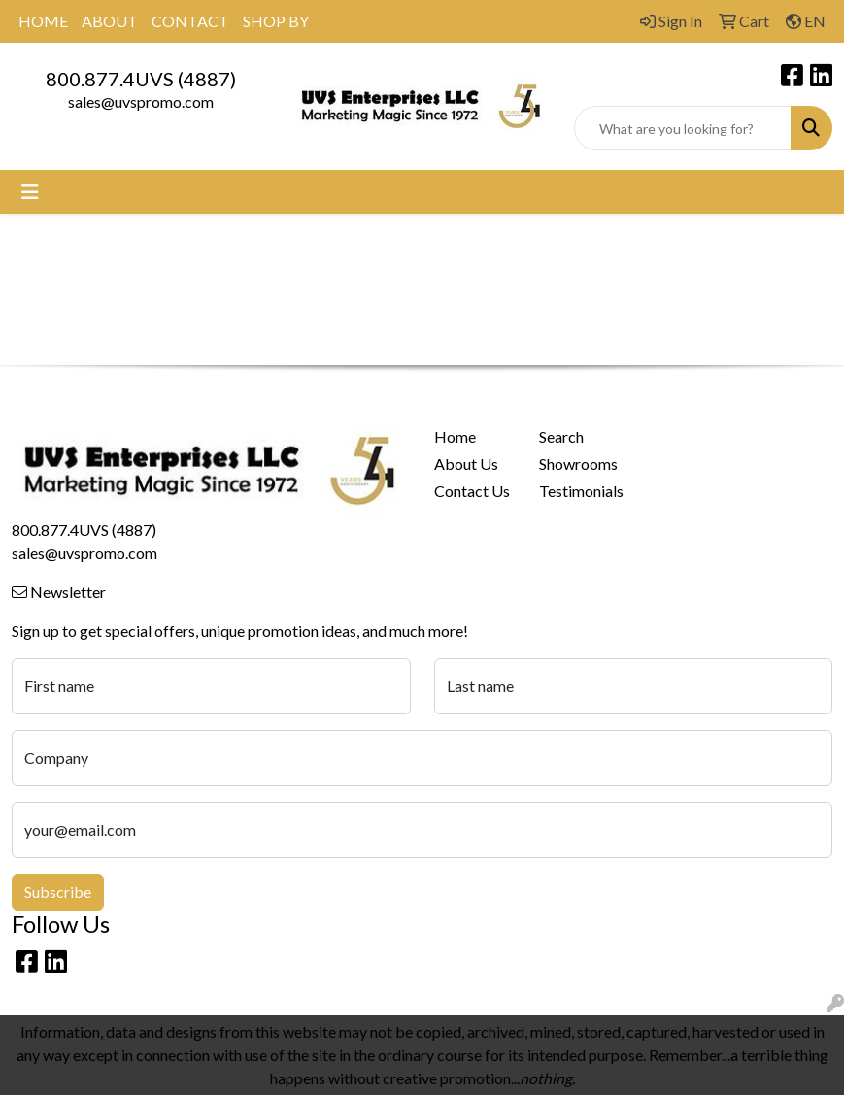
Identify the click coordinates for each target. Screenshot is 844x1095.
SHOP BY (276, 21)
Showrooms (578, 463)
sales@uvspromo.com (141, 101)
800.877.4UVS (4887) (141, 78)
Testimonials (580, 490)
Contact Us (472, 490)
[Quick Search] (683, 128)
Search (561, 436)
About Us (466, 463)
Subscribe (57, 891)
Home (455, 436)
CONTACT (190, 21)
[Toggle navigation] (30, 192)
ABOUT (110, 21)
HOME (43, 21)
